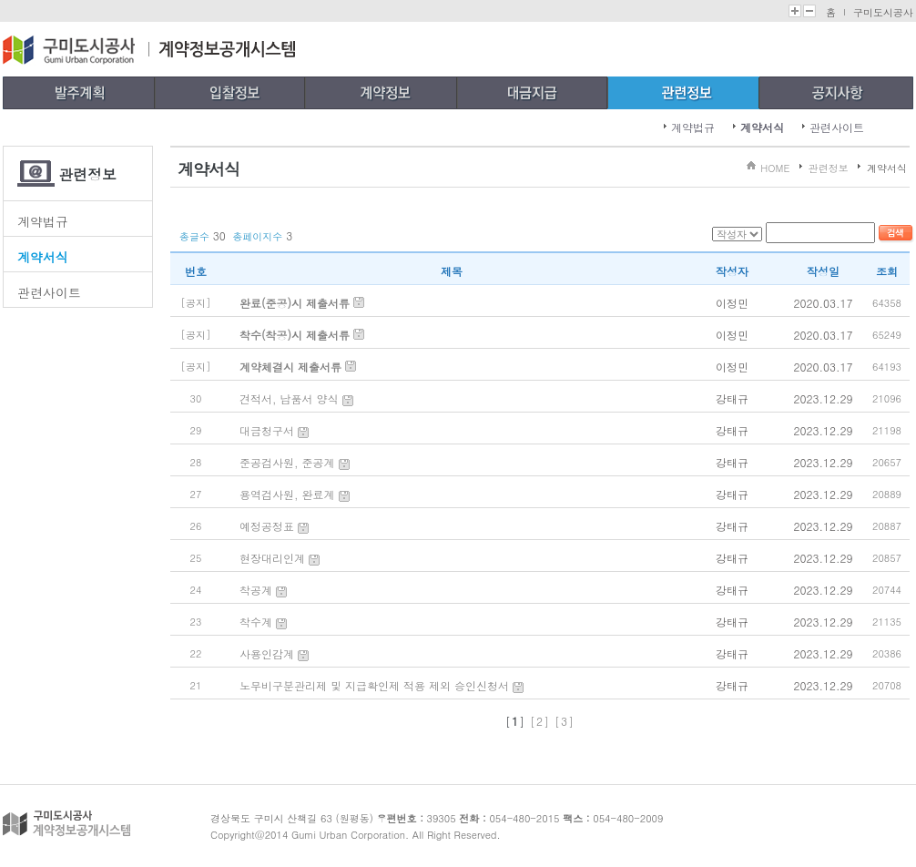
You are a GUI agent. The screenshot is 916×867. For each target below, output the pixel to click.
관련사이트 (836, 127)
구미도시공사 (883, 12)
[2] (540, 721)
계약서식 (762, 127)
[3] (565, 721)
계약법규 (693, 127)
